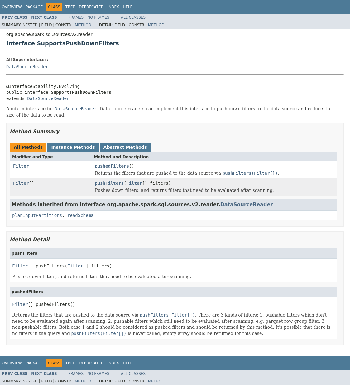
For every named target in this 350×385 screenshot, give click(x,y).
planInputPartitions (37, 215)
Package (34, 7)
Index (113, 7)
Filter (21, 165)
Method (83, 25)
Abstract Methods (125, 147)
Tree (70, 7)
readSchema (80, 215)
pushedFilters (112, 165)
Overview (12, 7)
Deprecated (91, 7)
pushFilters (109, 183)
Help (127, 7)
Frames (76, 17)
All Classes (133, 17)
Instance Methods (73, 147)
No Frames (98, 17)
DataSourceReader (27, 66)
